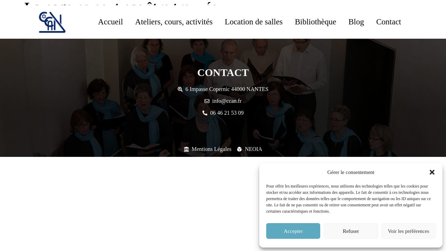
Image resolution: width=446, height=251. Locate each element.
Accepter (293, 231)
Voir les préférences (408, 231)
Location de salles (254, 21)
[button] (432, 172)
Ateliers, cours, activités (174, 21)
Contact (388, 21)
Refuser (351, 231)
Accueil (110, 21)
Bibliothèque (315, 21)
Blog (356, 21)
